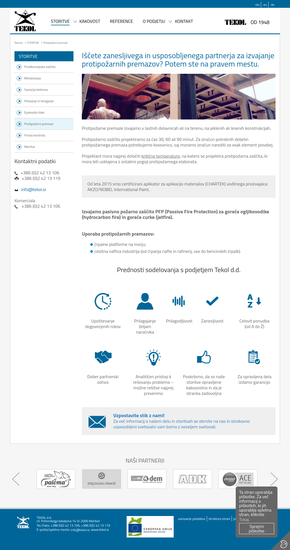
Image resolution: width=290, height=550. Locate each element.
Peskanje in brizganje (39, 101)
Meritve (29, 146)
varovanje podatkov (191, 518)
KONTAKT (184, 22)
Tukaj (244, 519)
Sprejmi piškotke (256, 528)
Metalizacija (32, 78)
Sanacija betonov (36, 89)
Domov (18, 43)
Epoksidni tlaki (34, 112)
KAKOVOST (89, 22)
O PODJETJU (154, 22)
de (272, 4)
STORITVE (60, 22)
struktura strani (219, 518)
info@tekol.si (33, 189)
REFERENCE (121, 22)
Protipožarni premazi (38, 123)
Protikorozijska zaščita (39, 66)
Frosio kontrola (34, 135)
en (265, 4)
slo (257, 4)
